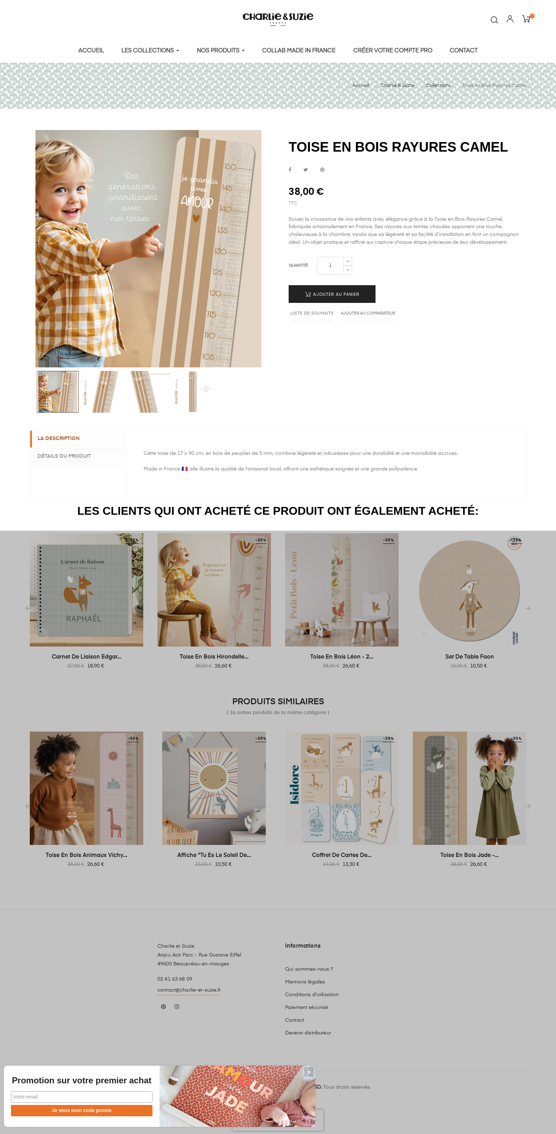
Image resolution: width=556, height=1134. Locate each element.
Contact (294, 1018)
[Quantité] (330, 263)
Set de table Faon (469, 655)
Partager (290, 168)
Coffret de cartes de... (342, 853)
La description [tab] (62, 436)
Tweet (306, 168)
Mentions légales (305, 979)
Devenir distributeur (308, 1030)
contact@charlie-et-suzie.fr (189, 988)
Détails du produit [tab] (67, 454)
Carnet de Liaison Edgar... (87, 655)
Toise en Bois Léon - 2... (341, 655)
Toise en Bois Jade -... (469, 853)
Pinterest (322, 168)
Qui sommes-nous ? (309, 967)
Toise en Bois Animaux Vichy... (86, 853)
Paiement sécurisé (306, 1005)
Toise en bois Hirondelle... (214, 655)
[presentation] (278, 1118)
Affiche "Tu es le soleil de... (214, 853)
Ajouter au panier (332, 292)
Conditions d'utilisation (312, 992)
